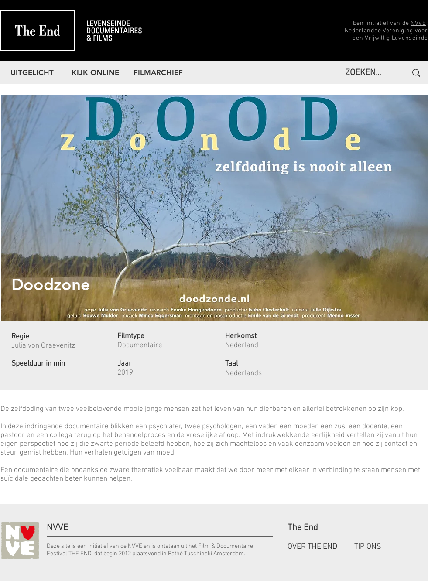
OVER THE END (312, 546)
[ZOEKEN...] (365, 72)
